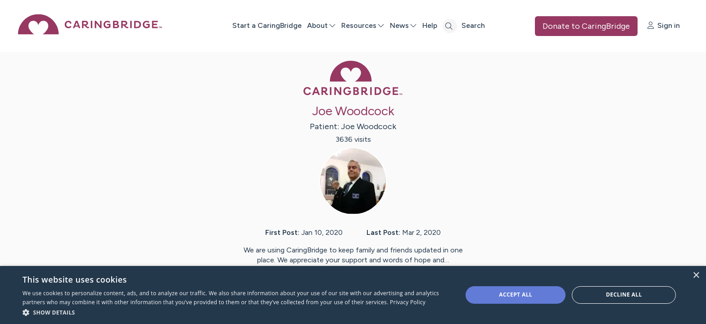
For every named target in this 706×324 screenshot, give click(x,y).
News (403, 25)
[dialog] (353, 295)
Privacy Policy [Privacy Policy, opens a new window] (407, 302)
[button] (236, 312)
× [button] (695, 275)
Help (429, 25)
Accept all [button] (515, 294)
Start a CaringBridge (267, 25)
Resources (363, 25)
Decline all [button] (624, 294)
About (321, 25)
